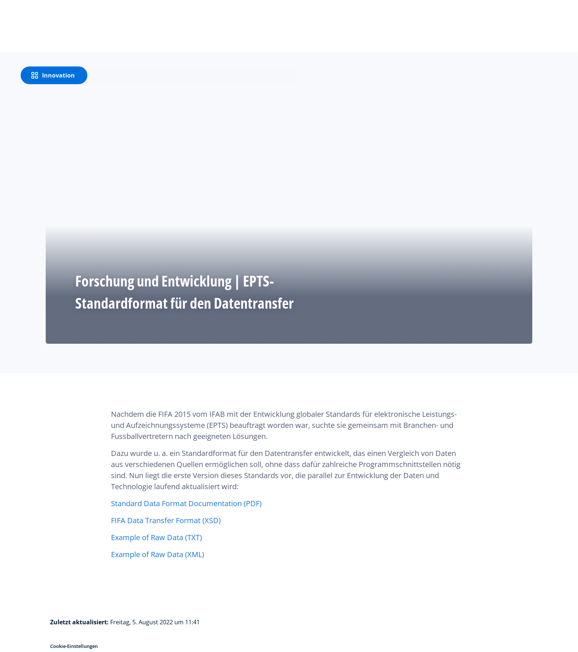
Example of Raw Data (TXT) (156, 537)
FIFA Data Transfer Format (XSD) (166, 520)
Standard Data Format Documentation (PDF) (186, 503)
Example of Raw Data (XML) (157, 554)
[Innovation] (54, 75)
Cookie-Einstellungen (74, 646)
